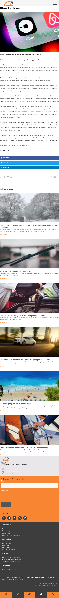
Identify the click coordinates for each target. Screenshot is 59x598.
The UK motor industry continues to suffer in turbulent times (24, 448)
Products (29, 596)
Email (3, 481)
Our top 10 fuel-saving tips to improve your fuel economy (23, 315)
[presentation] (15, 496)
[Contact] (53, 594)
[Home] (6, 594)
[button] (29, 158)
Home (6, 596)
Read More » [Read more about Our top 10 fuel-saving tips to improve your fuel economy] (3, 322)
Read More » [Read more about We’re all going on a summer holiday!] (3, 411)
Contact (53, 596)
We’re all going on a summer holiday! (15, 404)
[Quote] (41, 594)
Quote (41, 596)
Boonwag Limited (51, 585)
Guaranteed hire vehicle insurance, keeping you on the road (25, 359)
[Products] (29, 594)
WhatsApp (17, 596)
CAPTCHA (4, 490)
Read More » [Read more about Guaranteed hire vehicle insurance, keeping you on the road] (3, 367)
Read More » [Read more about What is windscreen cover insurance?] (3, 278)
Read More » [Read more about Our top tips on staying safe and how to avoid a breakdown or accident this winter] (3, 234)
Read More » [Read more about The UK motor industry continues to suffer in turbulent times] (3, 455)
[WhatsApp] (18, 594)
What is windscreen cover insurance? (15, 271)
